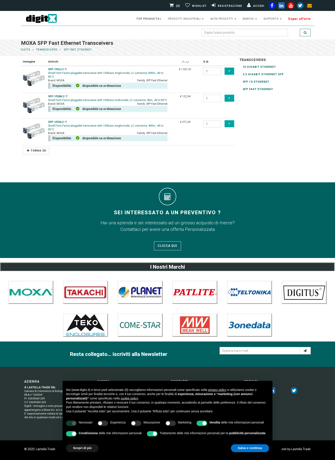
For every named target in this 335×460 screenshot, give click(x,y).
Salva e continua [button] (250, 448)
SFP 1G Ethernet (256, 81)
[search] (305, 32)
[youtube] (290, 6)
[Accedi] (255, 5)
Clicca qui (167, 245)
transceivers (47, 49)
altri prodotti (223, 18)
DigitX (25, 49)
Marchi (250, 18)
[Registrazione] (226, 5)
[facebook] (272, 6)
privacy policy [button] (217, 390)
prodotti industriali (186, 18)
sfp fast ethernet (77, 49)
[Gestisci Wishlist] (195, 5)
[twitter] (294, 391)
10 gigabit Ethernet (259, 66)
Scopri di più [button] (82, 448)
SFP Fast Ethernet (258, 89)
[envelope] (309, 6)
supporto (272, 18)
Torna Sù (36, 150)
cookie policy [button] (129, 398)
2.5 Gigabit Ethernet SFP (263, 74)
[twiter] (300, 6)
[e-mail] (305, 350)
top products (149, 18)
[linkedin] (281, 6)
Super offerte (299, 19)
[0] (175, 5)
